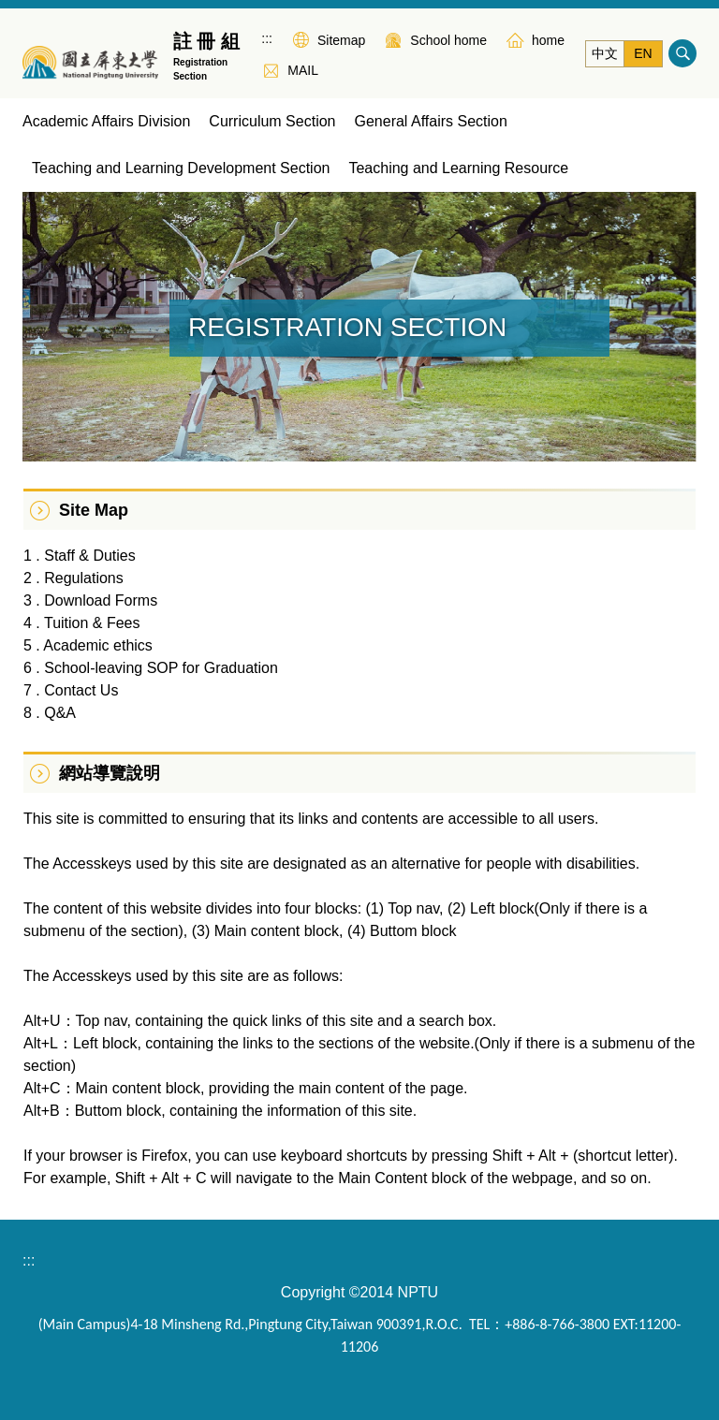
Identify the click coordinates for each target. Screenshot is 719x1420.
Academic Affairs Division (106, 121)
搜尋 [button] (682, 53)
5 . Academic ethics (88, 645)
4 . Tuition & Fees (81, 623)
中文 (605, 53)
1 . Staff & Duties (79, 556)
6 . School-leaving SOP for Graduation (150, 668)
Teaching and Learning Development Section (181, 168)
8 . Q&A (49, 713)
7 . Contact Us (70, 690)
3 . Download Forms (90, 600)
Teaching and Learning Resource (458, 168)
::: (266, 38)
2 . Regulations (73, 578)
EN (643, 53)
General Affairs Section (430, 121)
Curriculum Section (272, 121)
